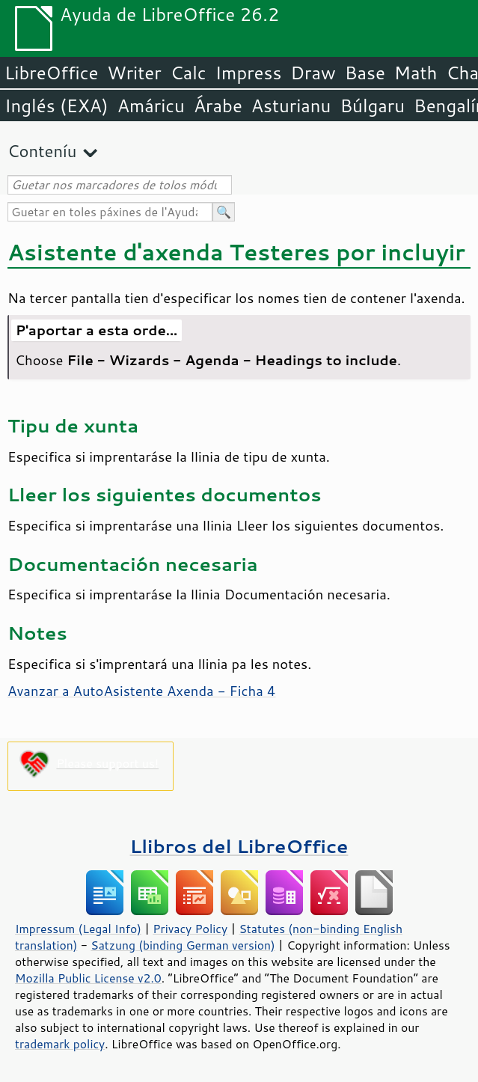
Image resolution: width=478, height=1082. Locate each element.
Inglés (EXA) (56, 105)
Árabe (218, 105)
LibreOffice (51, 72)
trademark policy (60, 1044)
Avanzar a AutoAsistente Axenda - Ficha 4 (141, 690)
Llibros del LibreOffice (239, 846)
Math (416, 72)
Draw (312, 72)
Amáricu (151, 105)
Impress (248, 72)
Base (365, 72)
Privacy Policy (190, 928)
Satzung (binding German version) (183, 945)
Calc (188, 72)
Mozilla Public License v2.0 (88, 978)
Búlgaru (372, 105)
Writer (134, 72)
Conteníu (41, 150)
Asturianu (291, 105)
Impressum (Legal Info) (78, 928)
